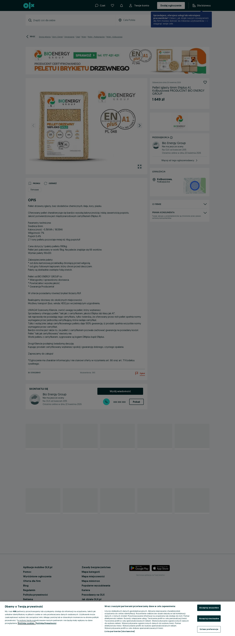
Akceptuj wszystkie (209, 607)
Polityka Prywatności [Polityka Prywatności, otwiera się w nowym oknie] (46, 623)
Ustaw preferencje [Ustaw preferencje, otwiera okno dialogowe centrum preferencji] (209, 629)
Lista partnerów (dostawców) (120, 631)
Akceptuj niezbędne (209, 618)
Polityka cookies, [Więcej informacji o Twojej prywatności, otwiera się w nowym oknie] (26, 623)
